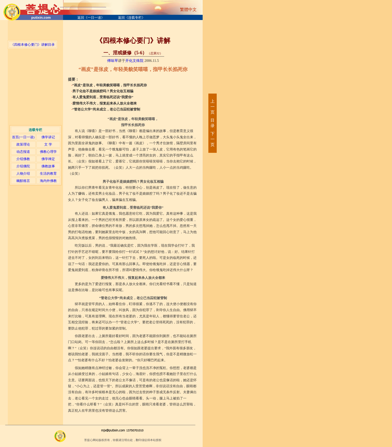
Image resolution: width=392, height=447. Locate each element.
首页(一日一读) (23, 137)
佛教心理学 (48, 152)
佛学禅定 (48, 159)
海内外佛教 (48, 181)
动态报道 (23, 152)
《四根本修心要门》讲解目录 (33, 45)
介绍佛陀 (23, 166)
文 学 (48, 144)
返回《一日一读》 (90, 17)
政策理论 (23, 144)
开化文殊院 (134, 61)
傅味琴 (112, 61)
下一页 (212, 139)
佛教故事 (48, 166)
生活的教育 (48, 173)
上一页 (212, 106)
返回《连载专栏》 (131, 17)
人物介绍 (23, 173)
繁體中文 (188, 9)
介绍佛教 (23, 159)
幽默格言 (23, 181)
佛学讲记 (48, 137)
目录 (212, 123)
